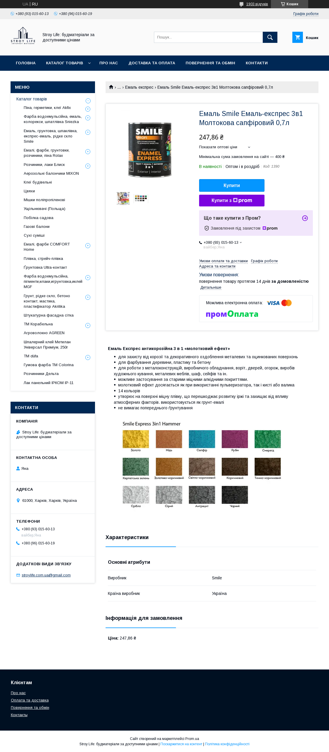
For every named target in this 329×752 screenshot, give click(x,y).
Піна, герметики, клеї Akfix (47, 107)
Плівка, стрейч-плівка (43, 258)
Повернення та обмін (210, 63)
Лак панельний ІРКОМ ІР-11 (49, 383)
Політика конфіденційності (227, 744)
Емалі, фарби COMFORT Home (47, 247)
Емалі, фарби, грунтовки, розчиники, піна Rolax (46, 153)
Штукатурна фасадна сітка (49, 315)
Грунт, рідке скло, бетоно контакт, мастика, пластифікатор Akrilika (47, 301)
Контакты (19, 715)
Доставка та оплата (151, 63)
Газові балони (37, 226)
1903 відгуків (257, 4)
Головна (25, 63)
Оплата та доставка (30, 700)
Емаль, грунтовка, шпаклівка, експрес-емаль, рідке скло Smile (50, 136)
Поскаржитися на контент (181, 744)
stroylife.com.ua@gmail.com (46, 575)
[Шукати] (270, 37)
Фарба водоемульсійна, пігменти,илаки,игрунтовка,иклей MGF (53, 281)
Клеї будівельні (38, 182)
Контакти (257, 63)
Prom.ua (192, 739)
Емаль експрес (139, 87)
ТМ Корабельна (38, 324)
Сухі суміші (34, 235)
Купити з (231, 200)
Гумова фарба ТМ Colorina (49, 365)
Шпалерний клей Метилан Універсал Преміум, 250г (47, 344)
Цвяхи (29, 191)
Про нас (108, 63)
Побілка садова (38, 218)
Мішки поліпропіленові (44, 200)
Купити (232, 185)
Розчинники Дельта (41, 373)
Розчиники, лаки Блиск (44, 164)
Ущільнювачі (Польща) (44, 208)
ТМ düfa (31, 356)
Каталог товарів (64, 63)
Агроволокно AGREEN (44, 333)
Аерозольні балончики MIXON (51, 173)
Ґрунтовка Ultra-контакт (45, 267)
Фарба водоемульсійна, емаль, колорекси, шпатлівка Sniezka (53, 119)
